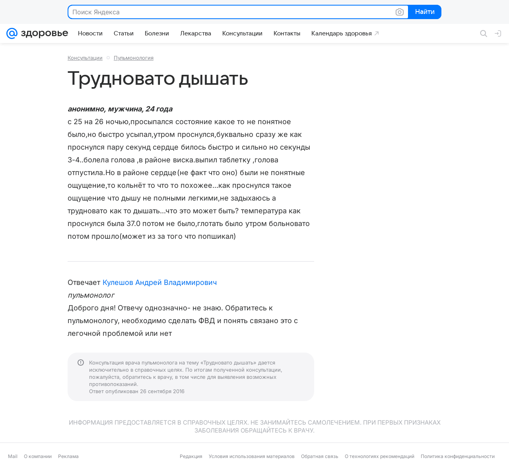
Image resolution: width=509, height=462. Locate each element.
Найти (424, 12)
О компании (38, 456)
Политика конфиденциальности (458, 456)
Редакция (191, 456)
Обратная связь (319, 456)
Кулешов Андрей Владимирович (160, 282)
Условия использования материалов (252, 456)
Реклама (68, 456)
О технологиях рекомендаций (379, 456)
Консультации (85, 58)
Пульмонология (133, 58)
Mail (12, 456)
